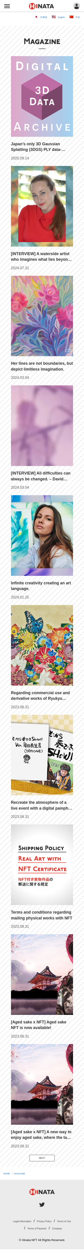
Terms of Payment (58, 1230)
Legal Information (28, 1223)
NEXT (42, 1159)
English (57, 17)
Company (44, 1238)
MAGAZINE (25, 1175)
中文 (76, 17)
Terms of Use (27, 1230)
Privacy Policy (58, 1223)
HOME (8, 1175)
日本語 (36, 17)
